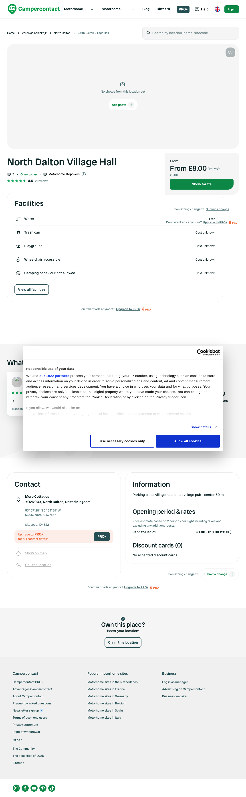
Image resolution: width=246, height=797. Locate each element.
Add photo (123, 105)
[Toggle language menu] (217, 9)
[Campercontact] (33, 9)
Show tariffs (202, 184)
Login (231, 9)
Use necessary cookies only (122, 441)
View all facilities (31, 289)
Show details (201, 427)
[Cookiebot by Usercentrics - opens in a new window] (200, 352)
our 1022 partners (54, 376)
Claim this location (123, 642)
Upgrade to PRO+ (128, 309)
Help (201, 9)
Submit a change (217, 209)
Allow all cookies (188, 441)
